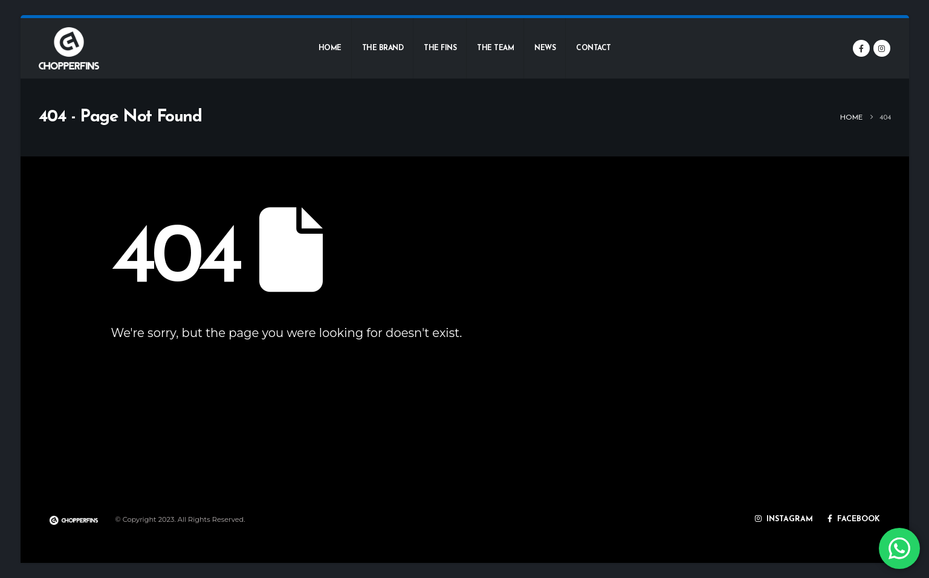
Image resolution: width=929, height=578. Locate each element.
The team (495, 48)
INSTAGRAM (784, 520)
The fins (440, 48)
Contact (593, 48)
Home (330, 48)
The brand (383, 48)
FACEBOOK (853, 520)
